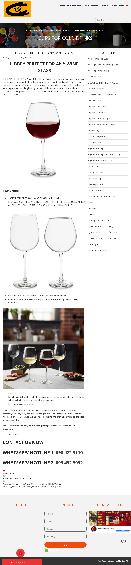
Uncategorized (95, 244)
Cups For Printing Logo (99, 118)
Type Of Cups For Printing (100, 226)
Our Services (91, 5)
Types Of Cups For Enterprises (103, 238)
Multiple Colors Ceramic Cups (101, 196)
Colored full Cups (96, 88)
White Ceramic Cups (97, 250)
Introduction (94, 166)
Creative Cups (94, 100)
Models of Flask (95, 190)
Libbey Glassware (63, 30)
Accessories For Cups (98, 58)
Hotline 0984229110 (22, 562)
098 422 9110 (69, 452)
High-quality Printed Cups (100, 160)
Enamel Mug (94, 130)
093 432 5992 (69, 463)
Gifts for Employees (97, 136)
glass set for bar (18, 486)
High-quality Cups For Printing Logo (105, 154)
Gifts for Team (95, 142)
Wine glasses (55, 486)
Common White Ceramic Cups (102, 94)
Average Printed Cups (98, 70)
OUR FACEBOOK (11, 434)
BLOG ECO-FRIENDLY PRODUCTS (104, 82)
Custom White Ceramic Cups (101, 124)
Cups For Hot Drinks (97, 112)
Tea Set (91, 214)
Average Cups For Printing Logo (103, 64)
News (105, 5)
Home (62, 5)
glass (8, 486)
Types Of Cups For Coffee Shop (103, 232)
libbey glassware (33, 486)
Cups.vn (6, 410)
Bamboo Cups (94, 76)
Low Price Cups (95, 178)
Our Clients (93, 208)
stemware (45, 486)
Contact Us (118, 5)
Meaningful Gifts (95, 184)
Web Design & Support (106, 561)
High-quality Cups (96, 148)
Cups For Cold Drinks (43, 30)
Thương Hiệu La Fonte (98, 220)
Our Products (74, 5)
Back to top (123, 541)
